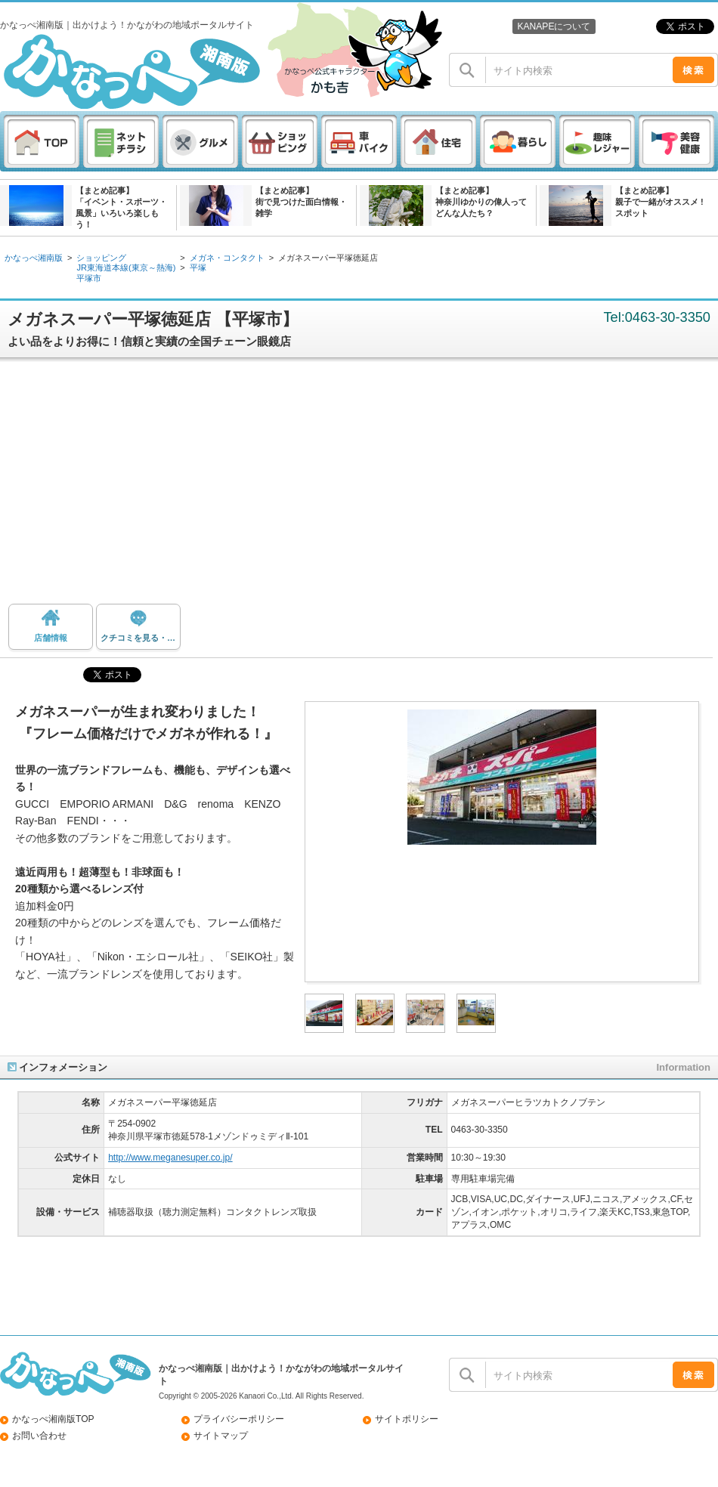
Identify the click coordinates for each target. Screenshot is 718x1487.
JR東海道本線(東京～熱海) (125, 267)
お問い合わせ (39, 1435)
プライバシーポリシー (238, 1419)
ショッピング (101, 257)
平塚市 (88, 278)
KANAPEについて (553, 26)
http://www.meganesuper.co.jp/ (170, 1157)
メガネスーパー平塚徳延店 (328, 257)
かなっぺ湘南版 (34, 257)
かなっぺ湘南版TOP (53, 1419)
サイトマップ (220, 1435)
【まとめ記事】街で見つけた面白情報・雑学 (301, 202)
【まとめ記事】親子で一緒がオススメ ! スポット (659, 202)
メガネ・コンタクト (227, 257)
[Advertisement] (359, 486)
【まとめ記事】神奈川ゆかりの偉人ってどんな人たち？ (481, 202)
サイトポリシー (406, 1419)
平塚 (198, 267)
